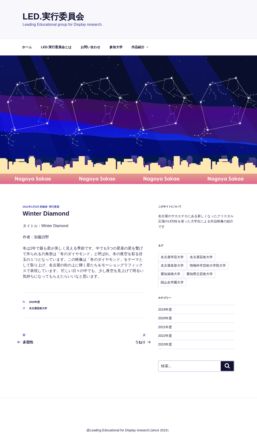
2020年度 (34, 302)
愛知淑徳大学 (170, 274)
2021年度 (165, 327)
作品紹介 (140, 47)
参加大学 (116, 47)
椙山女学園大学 (172, 282)
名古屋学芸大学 (172, 257)
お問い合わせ (90, 47)
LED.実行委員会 (53, 16)
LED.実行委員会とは (56, 47)
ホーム (27, 47)
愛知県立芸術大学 (199, 274)
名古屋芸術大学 (38, 308)
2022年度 (165, 336)
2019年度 (165, 309)
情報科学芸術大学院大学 (208, 265)
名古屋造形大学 (172, 265)
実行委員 (54, 206)
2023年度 (165, 344)
